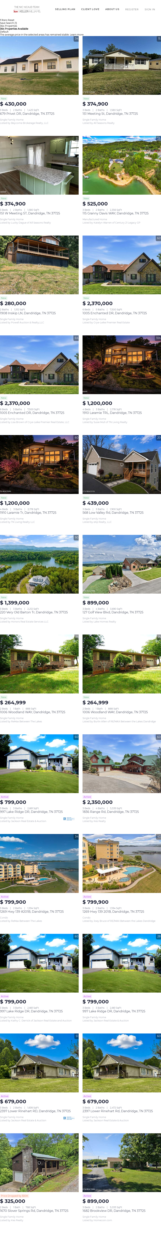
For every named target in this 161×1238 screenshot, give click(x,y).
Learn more (77, 34)
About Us (112, 9)
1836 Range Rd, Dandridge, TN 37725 (111, 812)
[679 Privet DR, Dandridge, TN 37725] (39, 65)
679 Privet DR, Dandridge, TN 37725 (27, 114)
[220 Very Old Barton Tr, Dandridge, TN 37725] (39, 564)
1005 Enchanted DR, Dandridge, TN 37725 (115, 313)
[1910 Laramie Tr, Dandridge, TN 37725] (39, 464)
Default (4, 31)
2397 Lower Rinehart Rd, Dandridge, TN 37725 (118, 1111)
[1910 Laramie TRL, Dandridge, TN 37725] (122, 364)
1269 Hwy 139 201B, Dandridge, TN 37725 (113, 911)
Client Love (90, 9)
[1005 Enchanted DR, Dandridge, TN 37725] (122, 265)
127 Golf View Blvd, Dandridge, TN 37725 (113, 612)
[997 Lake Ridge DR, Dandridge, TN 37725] (39, 763)
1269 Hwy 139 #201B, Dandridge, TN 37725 (32, 911)
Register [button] (132, 9)
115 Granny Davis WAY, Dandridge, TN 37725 (116, 213)
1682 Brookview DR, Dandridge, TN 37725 (114, 1211)
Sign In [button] (150, 9)
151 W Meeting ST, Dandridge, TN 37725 (30, 213)
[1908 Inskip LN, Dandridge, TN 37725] (39, 265)
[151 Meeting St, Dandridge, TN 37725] (122, 65)
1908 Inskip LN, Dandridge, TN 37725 (28, 313)
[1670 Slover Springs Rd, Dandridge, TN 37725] (39, 1162)
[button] (27, 9)
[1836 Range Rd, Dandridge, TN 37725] (122, 763)
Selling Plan (65, 9)
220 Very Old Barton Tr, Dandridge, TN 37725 (34, 612)
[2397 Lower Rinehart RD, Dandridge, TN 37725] (39, 1062)
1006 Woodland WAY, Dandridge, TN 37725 (32, 712)
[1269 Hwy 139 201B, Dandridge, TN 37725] (122, 863)
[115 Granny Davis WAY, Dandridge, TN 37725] (122, 165)
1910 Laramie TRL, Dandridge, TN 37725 (112, 413)
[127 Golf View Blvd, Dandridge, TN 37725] (122, 564)
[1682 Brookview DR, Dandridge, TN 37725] (122, 1162)
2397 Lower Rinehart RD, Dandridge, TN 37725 (35, 1111)
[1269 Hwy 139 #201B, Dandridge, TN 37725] (39, 863)
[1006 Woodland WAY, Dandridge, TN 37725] (39, 664)
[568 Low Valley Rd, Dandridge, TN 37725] (122, 464)
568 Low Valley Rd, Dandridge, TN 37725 (113, 513)
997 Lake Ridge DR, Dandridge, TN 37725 (31, 812)
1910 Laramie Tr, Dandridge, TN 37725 (28, 513)
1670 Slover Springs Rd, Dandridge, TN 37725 (34, 1211)
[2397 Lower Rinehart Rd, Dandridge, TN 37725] (122, 1062)
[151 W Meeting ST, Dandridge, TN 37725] (39, 165)
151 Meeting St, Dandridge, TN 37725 (110, 114)
